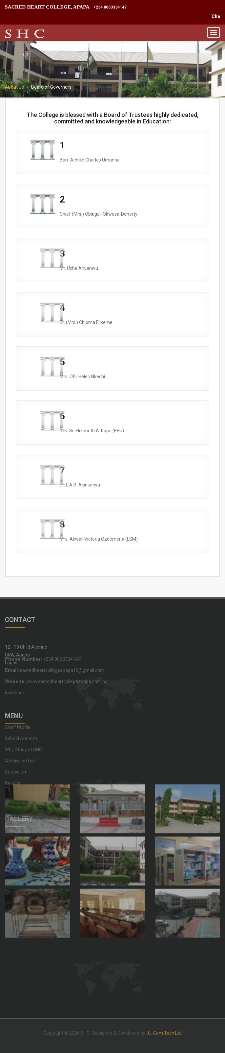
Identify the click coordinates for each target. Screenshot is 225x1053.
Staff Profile (18, 703)
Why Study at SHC (23, 726)
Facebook (15, 679)
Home (11, 692)
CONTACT (20, 617)
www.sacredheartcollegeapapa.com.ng (56, 668)
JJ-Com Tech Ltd (164, 1030)
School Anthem (21, 715)
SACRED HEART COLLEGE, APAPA (47, 7)
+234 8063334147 (109, 7)
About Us (14, 87)
